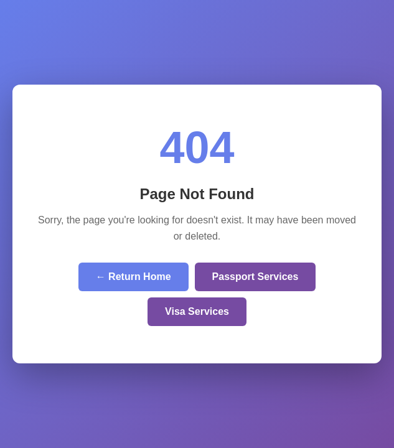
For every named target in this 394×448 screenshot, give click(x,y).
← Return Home (133, 276)
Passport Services (255, 276)
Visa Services (197, 311)
